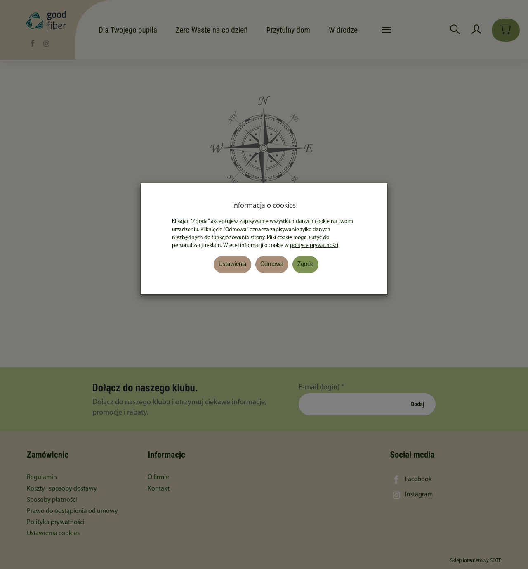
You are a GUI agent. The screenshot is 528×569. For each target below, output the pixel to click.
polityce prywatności (314, 245)
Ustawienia (232, 264)
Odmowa (271, 264)
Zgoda (305, 264)
